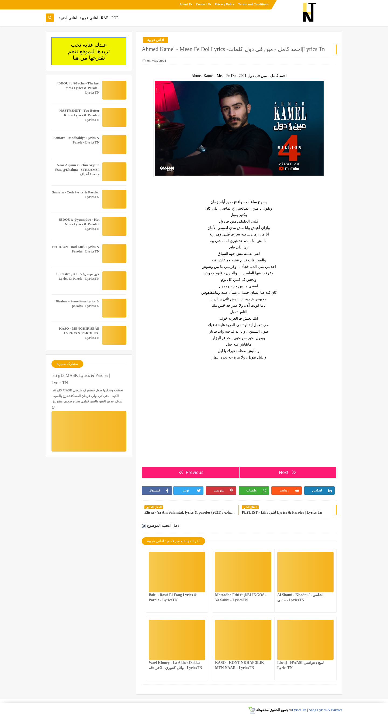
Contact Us (203, 4)
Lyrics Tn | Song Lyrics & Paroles (317, 710)
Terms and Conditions (253, 4)
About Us (185, 4)
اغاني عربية (89, 18)
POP (114, 18)
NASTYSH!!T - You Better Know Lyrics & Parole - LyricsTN (79, 115)
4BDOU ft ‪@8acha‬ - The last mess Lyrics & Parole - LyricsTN (78, 87)
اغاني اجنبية (67, 18)
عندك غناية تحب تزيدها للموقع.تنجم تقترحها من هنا (89, 51)
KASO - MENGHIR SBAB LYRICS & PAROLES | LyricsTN (79, 333)
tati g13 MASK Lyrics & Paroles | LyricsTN (80, 379)
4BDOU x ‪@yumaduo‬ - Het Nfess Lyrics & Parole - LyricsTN (78, 224)
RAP (104, 18)
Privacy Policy (225, 4)
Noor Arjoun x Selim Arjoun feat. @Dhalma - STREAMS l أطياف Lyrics (77, 169)
